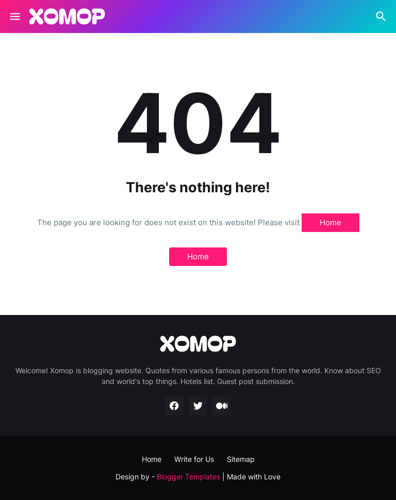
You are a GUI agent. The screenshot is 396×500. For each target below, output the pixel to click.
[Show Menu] (14, 16)
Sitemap (241, 459)
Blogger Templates (188, 476)
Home (330, 222)
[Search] (382, 16)
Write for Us (194, 459)
